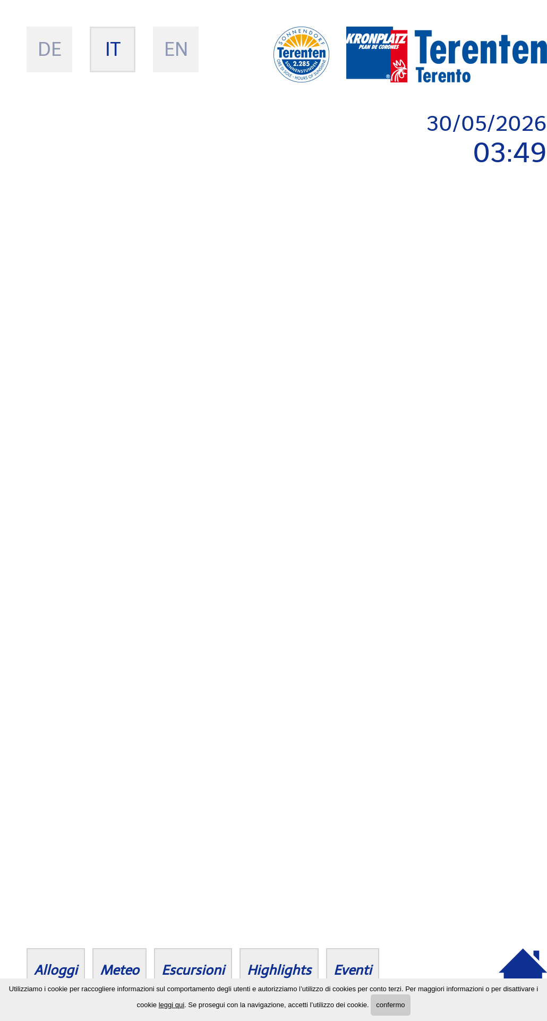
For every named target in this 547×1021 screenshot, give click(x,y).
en (176, 49)
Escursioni (193, 970)
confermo (390, 1005)
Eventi (353, 970)
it (113, 49)
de (50, 49)
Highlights (279, 970)
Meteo (119, 970)
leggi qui (171, 1005)
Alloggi (56, 970)
